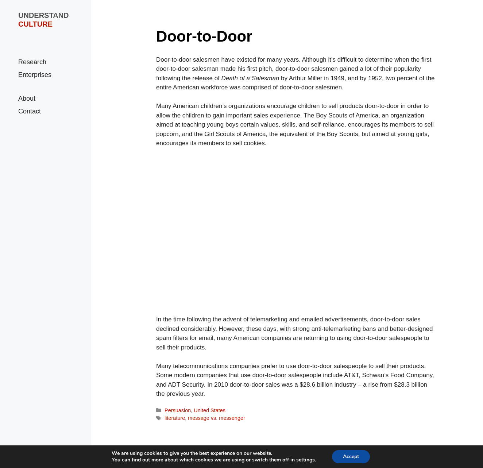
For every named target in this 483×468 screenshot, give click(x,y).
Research (32, 62)
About (26, 98)
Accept (351, 456)
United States (209, 410)
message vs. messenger (216, 418)
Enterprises (34, 74)
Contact (29, 111)
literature (175, 418)
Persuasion (178, 410)
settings (305, 460)
